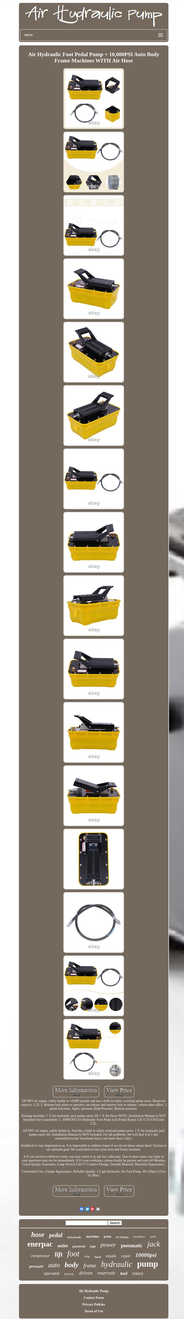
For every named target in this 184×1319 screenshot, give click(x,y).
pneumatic (131, 1245)
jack (153, 1244)
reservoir (106, 1273)
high (93, 1246)
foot (73, 1253)
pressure (36, 1266)
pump (147, 1264)
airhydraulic (74, 1237)
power (108, 1244)
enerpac (39, 1244)
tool (123, 1273)
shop (87, 1256)
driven (85, 1273)
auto (54, 1265)
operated (51, 1273)
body (72, 1265)
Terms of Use (93, 1311)
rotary (138, 1273)
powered (79, 1246)
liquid (97, 1256)
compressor (40, 1255)
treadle (111, 1256)
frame (89, 1266)
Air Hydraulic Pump (93, 1291)
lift (59, 1254)
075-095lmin (122, 1237)
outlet (62, 1245)
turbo (153, 1236)
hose (37, 1234)
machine (92, 1236)
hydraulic (116, 1264)
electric (69, 1274)
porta (107, 1236)
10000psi (145, 1255)
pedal (56, 1235)
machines (139, 1236)
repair (125, 1256)
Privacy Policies (93, 1304)
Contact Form (94, 1298)
